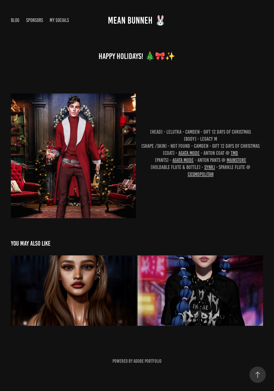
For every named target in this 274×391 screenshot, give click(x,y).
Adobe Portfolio (147, 361)
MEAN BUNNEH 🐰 (137, 20)
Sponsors (34, 20)
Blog (15, 20)
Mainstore (236, 160)
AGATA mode (189, 153)
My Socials (59, 20)
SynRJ (209, 167)
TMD (234, 153)
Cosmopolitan (201, 174)
